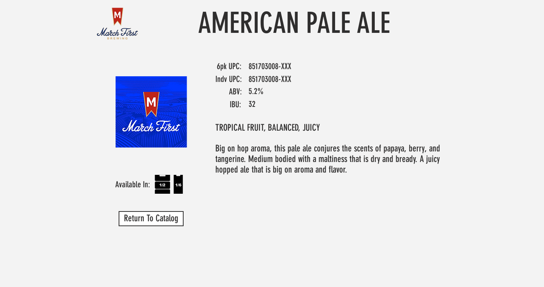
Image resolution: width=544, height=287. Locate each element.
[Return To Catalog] (151, 218)
